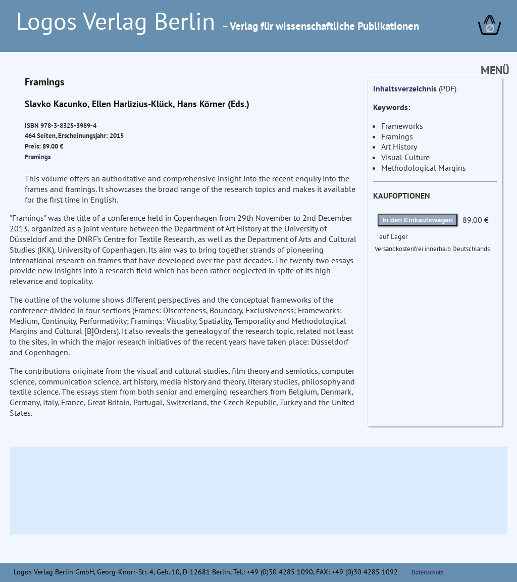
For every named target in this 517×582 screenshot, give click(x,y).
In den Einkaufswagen (417, 220)
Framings (37, 156)
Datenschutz (427, 572)
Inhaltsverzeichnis (405, 88)
